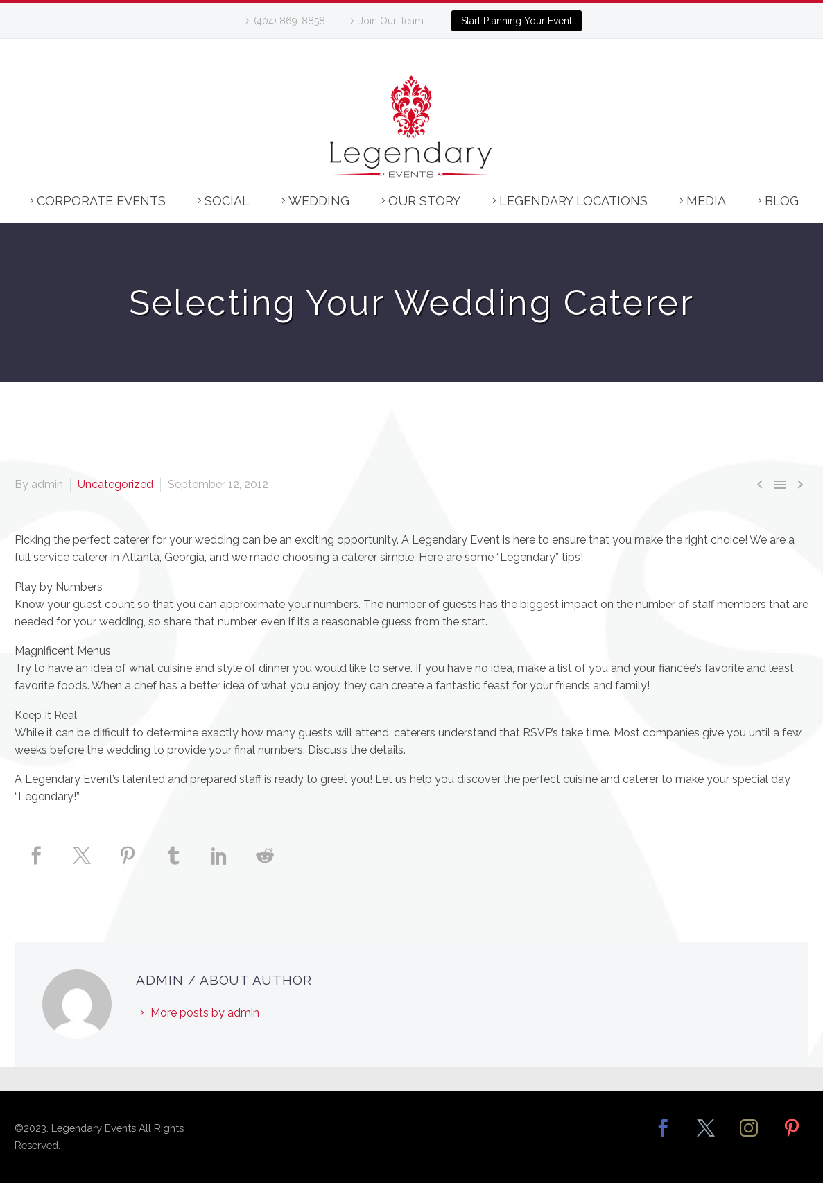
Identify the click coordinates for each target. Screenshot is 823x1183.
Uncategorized (115, 484)
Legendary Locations (573, 200)
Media (706, 200)
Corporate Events (101, 200)
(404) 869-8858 (289, 20)
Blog (782, 200)
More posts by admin (204, 1012)
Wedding (318, 200)
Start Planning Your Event (516, 20)
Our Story (424, 200)
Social (227, 200)
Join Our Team (391, 20)
